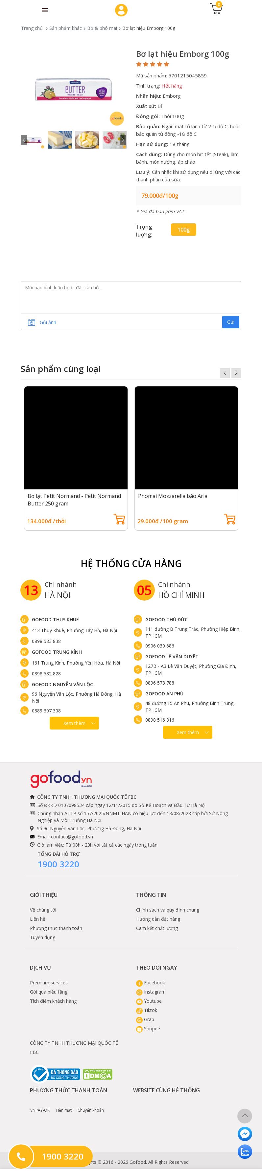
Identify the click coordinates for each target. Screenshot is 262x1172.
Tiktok (146, 1010)
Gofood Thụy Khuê (55, 619)
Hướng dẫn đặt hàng (158, 919)
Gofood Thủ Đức (166, 619)
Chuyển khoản (91, 1105)
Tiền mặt (64, 1105)
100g (184, 229)
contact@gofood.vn (72, 836)
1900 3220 (58, 864)
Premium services (49, 982)
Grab (145, 1019)
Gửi (230, 322)
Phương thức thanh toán (56, 928)
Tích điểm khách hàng (53, 1001)
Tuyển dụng (42, 937)
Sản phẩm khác (65, 28)
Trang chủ (32, 28)
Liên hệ (37, 919)
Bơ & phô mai (102, 28)
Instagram (151, 992)
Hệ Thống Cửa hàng (131, 563)
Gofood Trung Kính (57, 652)
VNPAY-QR (40, 1105)
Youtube (149, 1001)
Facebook (150, 982)
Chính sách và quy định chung (167, 910)
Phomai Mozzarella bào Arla (172, 496)
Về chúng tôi (43, 910)
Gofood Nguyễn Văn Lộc (62, 684)
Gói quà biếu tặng (48, 992)
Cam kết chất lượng (157, 928)
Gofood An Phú (164, 693)
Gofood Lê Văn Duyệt (172, 656)
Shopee (148, 1028)
